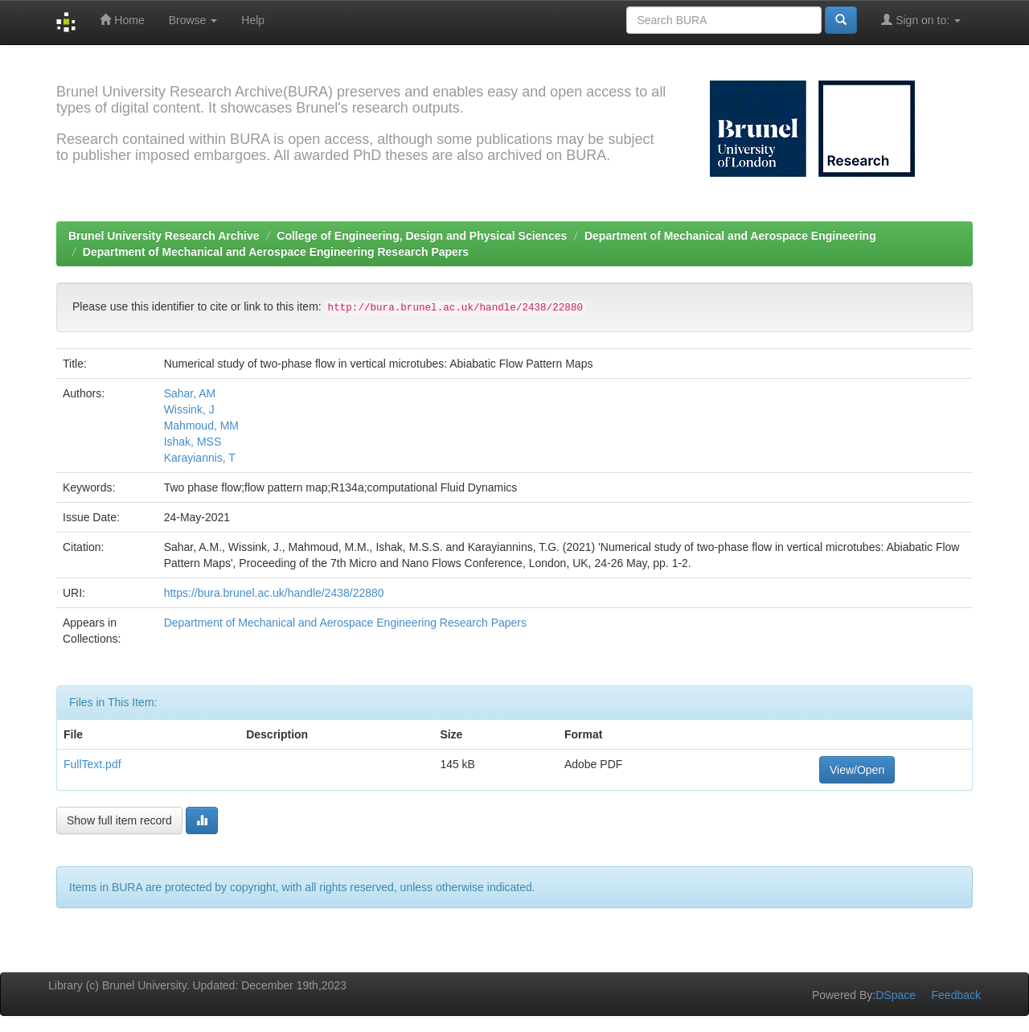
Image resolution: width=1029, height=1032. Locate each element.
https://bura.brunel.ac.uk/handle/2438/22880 (274, 592)
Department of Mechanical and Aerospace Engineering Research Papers (276, 251)
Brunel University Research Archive (164, 235)
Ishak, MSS (193, 441)
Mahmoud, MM (201, 425)
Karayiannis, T (200, 457)
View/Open (857, 769)
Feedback (956, 995)
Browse (193, 20)
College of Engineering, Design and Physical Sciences (422, 235)
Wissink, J (189, 409)
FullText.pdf (92, 764)
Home (122, 20)
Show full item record (119, 820)
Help (252, 20)
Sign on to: (921, 20)
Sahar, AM (190, 393)
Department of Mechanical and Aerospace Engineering (730, 235)
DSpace (895, 995)
